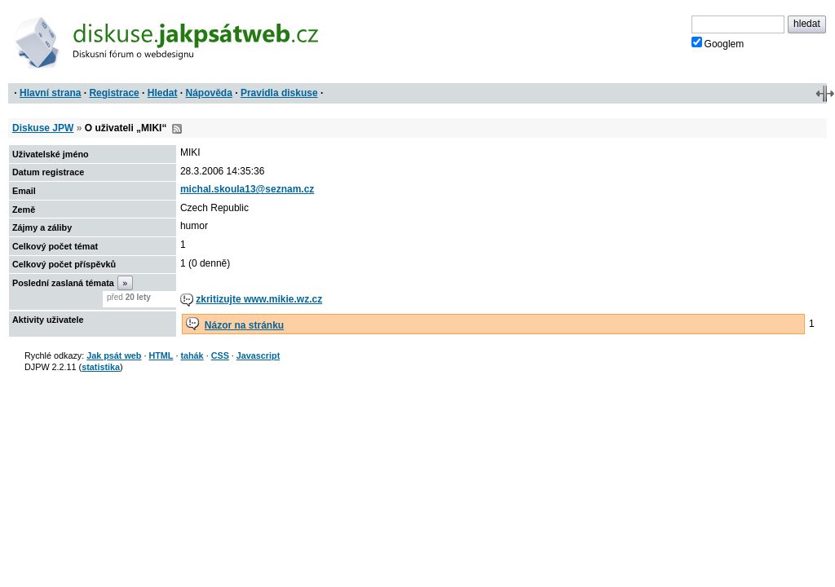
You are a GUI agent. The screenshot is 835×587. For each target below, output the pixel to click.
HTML (160, 355)
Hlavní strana (50, 93)
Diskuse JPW (42, 128)
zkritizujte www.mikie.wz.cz (259, 299)
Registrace (114, 93)
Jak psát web (113, 355)
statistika (101, 367)
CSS (220, 355)
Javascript (258, 355)
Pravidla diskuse (279, 93)
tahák (191, 355)
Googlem (717, 43)
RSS (177, 129)
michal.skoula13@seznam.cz (247, 189)
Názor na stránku (244, 325)
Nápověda (209, 93)
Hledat (163, 93)
